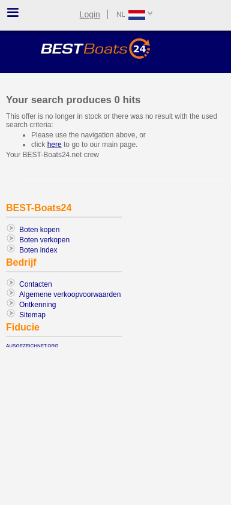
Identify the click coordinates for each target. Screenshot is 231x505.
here (54, 144)
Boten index (38, 250)
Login (90, 14)
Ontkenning (37, 304)
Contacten (35, 284)
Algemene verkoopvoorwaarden (70, 294)
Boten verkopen (44, 240)
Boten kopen (39, 230)
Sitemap (32, 315)
